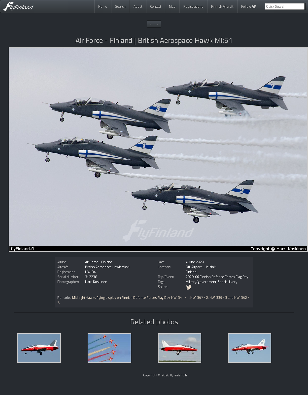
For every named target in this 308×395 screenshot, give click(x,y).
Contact (155, 6)
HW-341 (91, 271)
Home (102, 6)
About (138, 6)
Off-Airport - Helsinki (201, 266)
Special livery (227, 281)
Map (172, 6)
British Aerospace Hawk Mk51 (107, 266)
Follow (248, 6)
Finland (191, 271)
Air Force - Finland (98, 261)
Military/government (201, 281)
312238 (91, 276)
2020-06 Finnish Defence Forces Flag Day (217, 276)
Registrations (193, 6)
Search (120, 6)
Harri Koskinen (96, 281)
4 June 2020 (195, 261)
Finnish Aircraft (222, 6)
